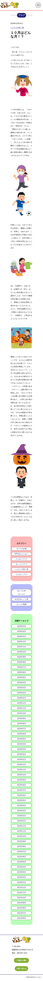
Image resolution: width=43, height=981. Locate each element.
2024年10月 (21, 713)
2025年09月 (21, 657)
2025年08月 (21, 662)
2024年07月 (21, 729)
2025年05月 (21, 677)
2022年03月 (21, 872)
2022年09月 (21, 841)
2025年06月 (21, 672)
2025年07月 (21, 667)
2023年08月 (21, 785)
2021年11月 (21, 892)
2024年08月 (21, 723)
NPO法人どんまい (21, 554)
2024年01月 (21, 759)
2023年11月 (21, 769)
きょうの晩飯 (22, 604)
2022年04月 (21, 867)
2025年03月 (21, 688)
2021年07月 (21, 913)
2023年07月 (21, 790)
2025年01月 (21, 698)
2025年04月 (21, 682)
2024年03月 (21, 749)
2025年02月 (21, 693)
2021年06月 (21, 918)
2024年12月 (21, 703)
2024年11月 (21, 708)
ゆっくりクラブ (21, 564)
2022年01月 (21, 882)
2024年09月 (21, 718)
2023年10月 (21, 775)
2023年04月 (21, 805)
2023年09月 (21, 780)
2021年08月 (21, 908)
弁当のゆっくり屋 (21, 599)
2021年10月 (21, 898)
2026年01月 (21, 636)
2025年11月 (21, 647)
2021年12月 (21, 887)
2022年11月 (21, 831)
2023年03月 (21, 810)
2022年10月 (21, 836)
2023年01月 (21, 821)
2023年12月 (21, 764)
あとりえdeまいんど (21, 592)
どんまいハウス (21, 574)
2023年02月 (21, 816)
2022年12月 (21, 826)
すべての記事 (22, 549)
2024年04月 (21, 744)
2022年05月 (21, 862)
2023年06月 (21, 795)
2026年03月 (21, 626)
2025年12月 (21, 641)
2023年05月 (21, 800)
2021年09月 (21, 903)
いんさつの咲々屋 (21, 569)
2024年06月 (21, 734)
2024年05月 (21, 739)
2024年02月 (21, 754)
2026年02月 (21, 631)
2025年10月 (21, 652)
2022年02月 (21, 877)
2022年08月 (21, 846)
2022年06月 (21, 857)
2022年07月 (21, 851)
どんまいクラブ (21, 559)
